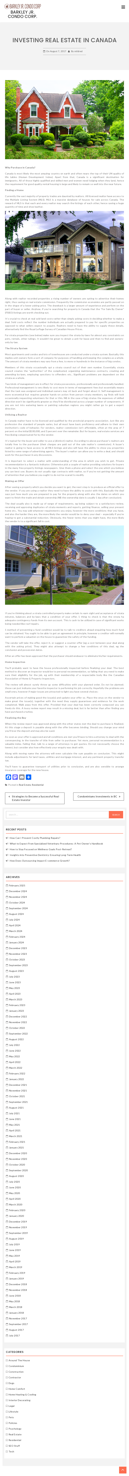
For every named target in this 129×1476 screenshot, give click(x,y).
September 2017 (18, 1324)
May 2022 (14, 1056)
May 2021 (14, 1124)
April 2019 (15, 1261)
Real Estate (25, 784)
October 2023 (17, 959)
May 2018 (14, 1301)
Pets (11, 1417)
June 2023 (15, 982)
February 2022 (17, 1073)
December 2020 (18, 1153)
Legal (12, 1405)
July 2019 (14, 1244)
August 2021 (16, 1107)
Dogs (11, 1383)
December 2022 (18, 1016)
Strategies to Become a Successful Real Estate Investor (35, 798)
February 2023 (17, 1005)
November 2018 (18, 1290)
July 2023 (14, 976)
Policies (13, 1423)
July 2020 (14, 1181)
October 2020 (17, 1164)
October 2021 (17, 1096)
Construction (16, 1371)
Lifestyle (13, 1411)
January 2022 (16, 1079)
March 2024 (15, 931)
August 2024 (16, 914)
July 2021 (14, 1113)
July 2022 (14, 1045)
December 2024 (18, 891)
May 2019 (14, 1255)
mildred (78, 51)
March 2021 (15, 1136)
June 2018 (15, 1295)
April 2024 (15, 925)
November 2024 (18, 896)
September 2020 (18, 1170)
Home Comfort (17, 1388)
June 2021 (15, 1119)
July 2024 (14, 919)
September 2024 (18, 908)
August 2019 (16, 1238)
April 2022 (15, 1062)
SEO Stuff (14, 1445)
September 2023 (18, 965)
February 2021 (17, 1141)
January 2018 (16, 1312)
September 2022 (18, 1033)
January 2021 (16, 1147)
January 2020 (16, 1215)
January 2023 (16, 1010)
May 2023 (14, 988)
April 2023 (15, 993)
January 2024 (16, 942)
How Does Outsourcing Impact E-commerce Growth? (40, 860)
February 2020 (17, 1210)
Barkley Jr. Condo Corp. (22, 14)
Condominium (16, 1366)
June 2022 (15, 1050)
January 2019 (16, 1278)
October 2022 (17, 1027)
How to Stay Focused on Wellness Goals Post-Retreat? (41, 849)
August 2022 (16, 1039)
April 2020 (15, 1198)
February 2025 (17, 885)
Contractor (15, 1377)
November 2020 (18, 1158)
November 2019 (18, 1227)
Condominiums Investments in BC (97, 796)
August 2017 (16, 1329)
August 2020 (16, 1176)
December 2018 (18, 1284)
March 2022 (15, 1067)
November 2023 (18, 953)
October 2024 (17, 902)
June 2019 (15, 1250)
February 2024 (17, 936)
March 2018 (15, 1307)
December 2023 (18, 948)
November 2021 (18, 1090)
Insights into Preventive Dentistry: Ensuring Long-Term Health (45, 855)
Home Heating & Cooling (22, 1394)
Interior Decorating (20, 1400)
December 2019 (18, 1221)
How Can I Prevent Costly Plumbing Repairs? (35, 837)
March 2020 (15, 1204)
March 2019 (15, 1267)
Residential (38, 784)
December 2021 (18, 1084)
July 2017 (14, 1335)
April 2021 (15, 1130)
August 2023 (16, 970)
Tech (11, 1451)
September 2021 (18, 1102)
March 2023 (15, 999)
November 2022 (18, 1022)
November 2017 (18, 1318)
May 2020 (14, 1193)
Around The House (19, 1360)
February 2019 (17, 1272)
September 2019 (18, 1233)
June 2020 (15, 1187)
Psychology (15, 1428)
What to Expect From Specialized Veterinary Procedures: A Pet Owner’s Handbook (56, 843)
